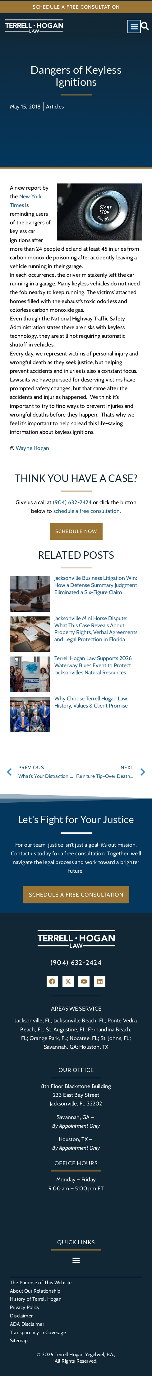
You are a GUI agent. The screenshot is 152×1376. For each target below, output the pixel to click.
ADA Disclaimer (27, 1324)
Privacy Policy (24, 1307)
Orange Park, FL (48, 1038)
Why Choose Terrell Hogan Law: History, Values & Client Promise (91, 702)
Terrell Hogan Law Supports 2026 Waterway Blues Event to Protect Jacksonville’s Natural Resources (93, 665)
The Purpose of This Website (40, 1283)
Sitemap (19, 1340)
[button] (134, 26)
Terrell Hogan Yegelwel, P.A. (84, 1354)
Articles (55, 106)
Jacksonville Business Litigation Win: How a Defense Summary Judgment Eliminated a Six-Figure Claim (95, 585)
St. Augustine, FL (65, 1029)
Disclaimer (21, 1316)
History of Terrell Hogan (36, 1299)
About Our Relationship (35, 1291)
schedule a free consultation (86, 511)
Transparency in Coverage (38, 1332)
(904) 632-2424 (72, 502)
